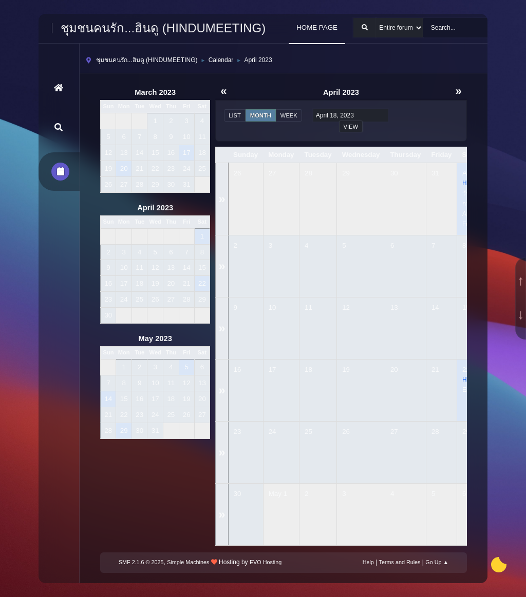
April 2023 (155, 208)
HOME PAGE (316, 27)
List (235, 115)
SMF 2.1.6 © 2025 (141, 562)
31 (435, 173)
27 (272, 173)
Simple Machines (188, 562)
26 (237, 173)
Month (260, 115)
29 (346, 173)
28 (308, 173)
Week (288, 115)
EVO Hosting (265, 562)
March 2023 (155, 92)
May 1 (278, 493)
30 (394, 173)
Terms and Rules (400, 562)
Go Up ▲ (436, 562)
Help (368, 562)
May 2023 (155, 338)
